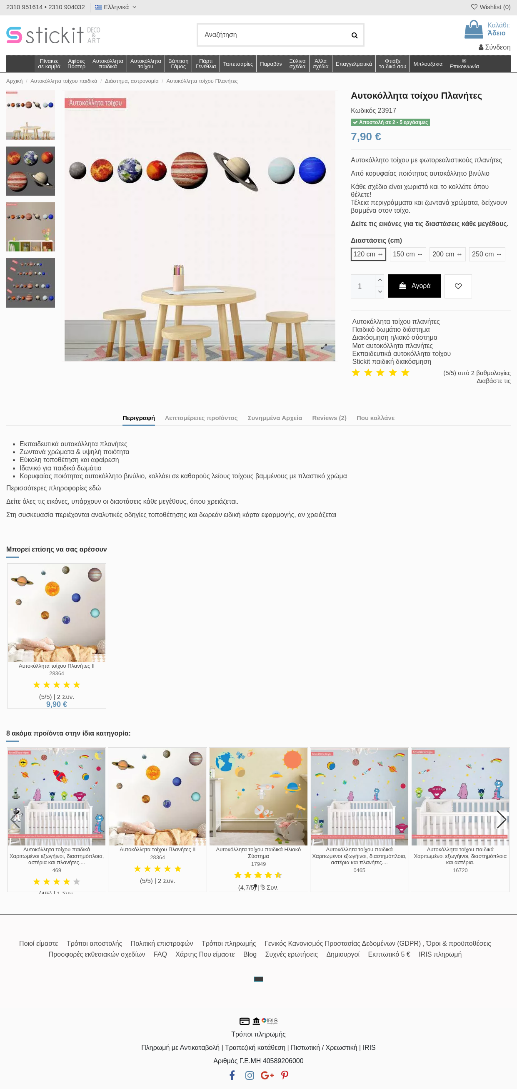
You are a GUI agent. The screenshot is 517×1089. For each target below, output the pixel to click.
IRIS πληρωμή (440, 954)
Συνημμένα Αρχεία (275, 417)
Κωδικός (363, 110)
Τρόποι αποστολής (94, 943)
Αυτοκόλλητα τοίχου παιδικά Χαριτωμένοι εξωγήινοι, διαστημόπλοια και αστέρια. (460, 855)
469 (56, 870)
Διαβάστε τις (494, 380)
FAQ (160, 954)
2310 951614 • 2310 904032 (45, 6)
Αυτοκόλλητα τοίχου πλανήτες (396, 321)
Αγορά (414, 285)
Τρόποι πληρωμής (229, 943)
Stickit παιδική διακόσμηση (392, 361)
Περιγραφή (138, 417)
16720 (460, 870)
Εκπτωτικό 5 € (389, 954)
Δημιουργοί (343, 954)
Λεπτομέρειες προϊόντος (201, 417)
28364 (56, 673)
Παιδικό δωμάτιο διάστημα (391, 329)
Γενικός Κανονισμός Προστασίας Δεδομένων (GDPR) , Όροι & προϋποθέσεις (378, 943)
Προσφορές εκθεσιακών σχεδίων (97, 954)
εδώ (95, 488)
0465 (359, 870)
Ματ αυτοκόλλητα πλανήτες (392, 345)
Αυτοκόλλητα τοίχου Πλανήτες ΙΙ (57, 666)
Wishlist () (490, 6)
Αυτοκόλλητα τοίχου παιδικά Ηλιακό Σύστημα (258, 852)
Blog (250, 954)
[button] (320, 63)
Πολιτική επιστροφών (162, 943)
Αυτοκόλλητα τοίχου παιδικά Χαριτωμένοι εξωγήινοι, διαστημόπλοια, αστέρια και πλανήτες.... (57, 855)
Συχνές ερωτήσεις (291, 954)
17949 (258, 864)
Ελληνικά (117, 6)
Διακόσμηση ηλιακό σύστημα (394, 337)
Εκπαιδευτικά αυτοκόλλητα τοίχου (401, 353)
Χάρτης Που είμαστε (205, 954)
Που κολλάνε (376, 417)
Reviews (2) (329, 417)
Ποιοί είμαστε (38, 943)
